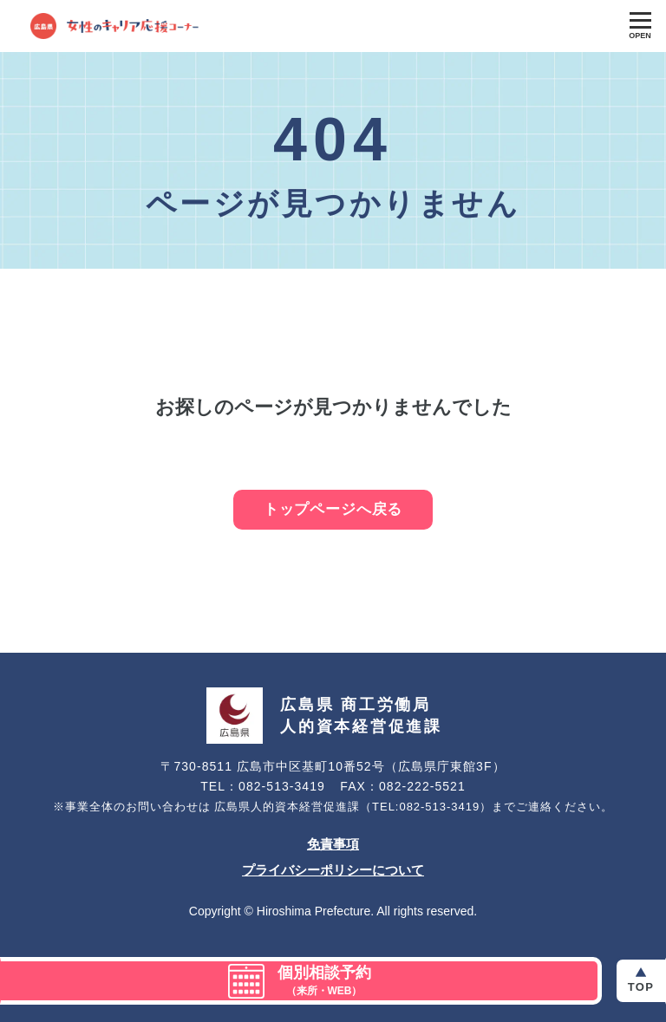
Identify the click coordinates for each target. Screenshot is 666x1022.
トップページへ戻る (333, 509)
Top (641, 986)
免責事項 (333, 843)
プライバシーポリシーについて (333, 870)
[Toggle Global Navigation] (640, 26)
